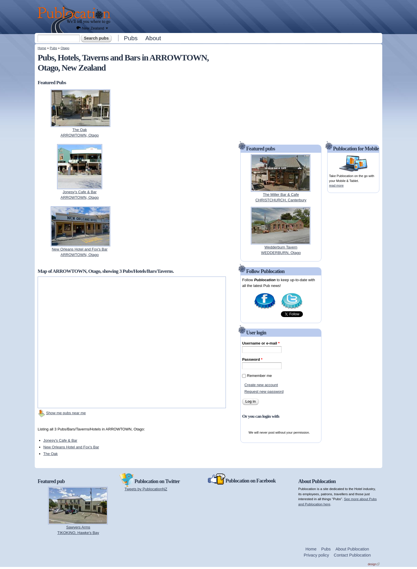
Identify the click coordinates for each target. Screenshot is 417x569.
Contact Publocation (352, 555)
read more (336, 185)
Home (42, 48)
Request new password (264, 391)
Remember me (259, 375)
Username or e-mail (260, 343)
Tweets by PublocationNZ (146, 489)
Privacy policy (316, 555)
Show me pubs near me (66, 413)
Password (252, 359)
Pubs (131, 38)
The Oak (50, 454)
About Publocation (352, 549)
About (153, 38)
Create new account (261, 385)
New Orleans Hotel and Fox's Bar (71, 447)
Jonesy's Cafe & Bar (60, 440)
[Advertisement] (247, 16)
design (374, 564)
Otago (65, 48)
